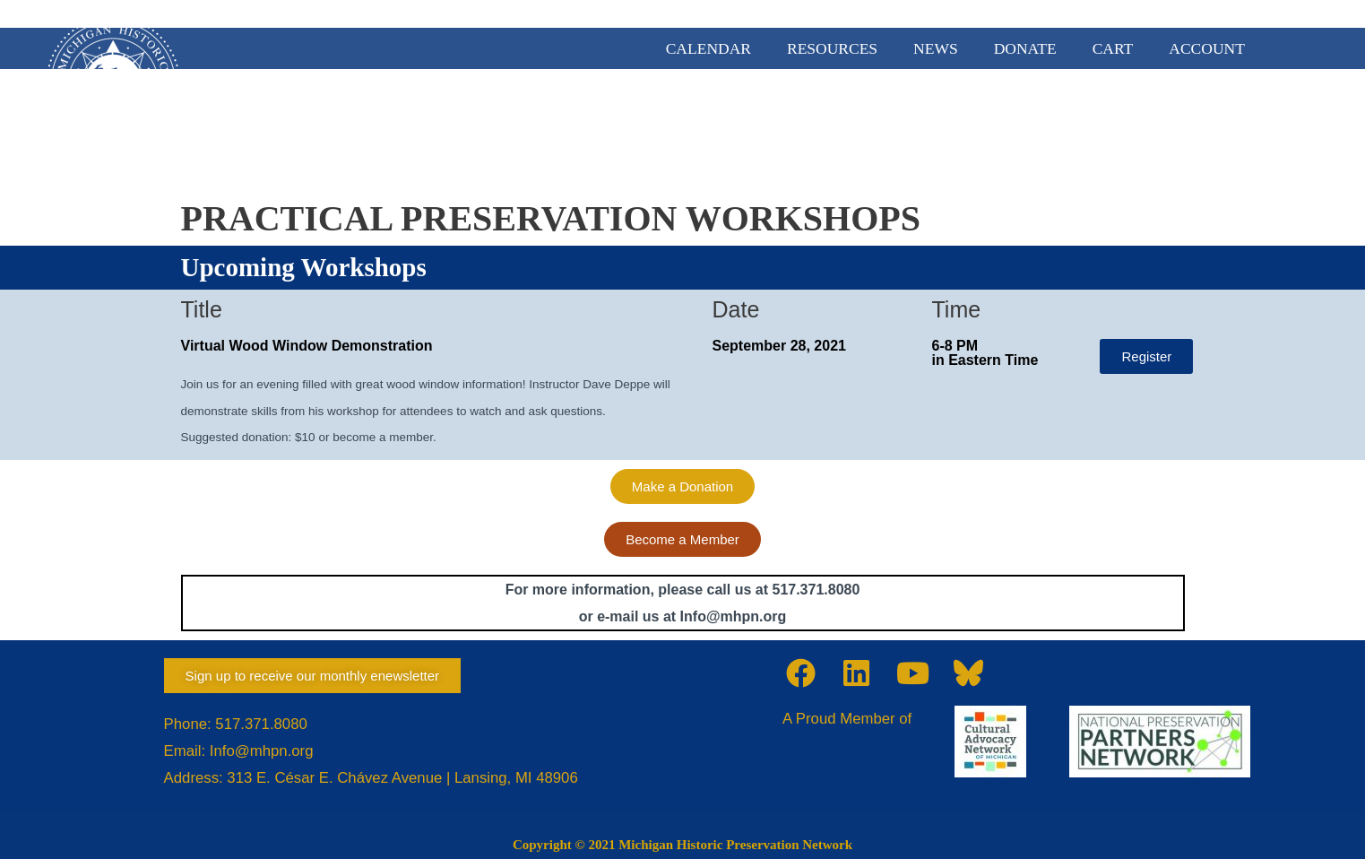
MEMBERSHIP (759, 117)
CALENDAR (708, 48)
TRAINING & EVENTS (1197, 117)
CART (1113, 48)
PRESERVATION (1027, 117)
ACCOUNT (1207, 48)
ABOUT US (634, 117)
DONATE (1025, 48)
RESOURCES (832, 48)
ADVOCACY (890, 117)
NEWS (935, 48)
